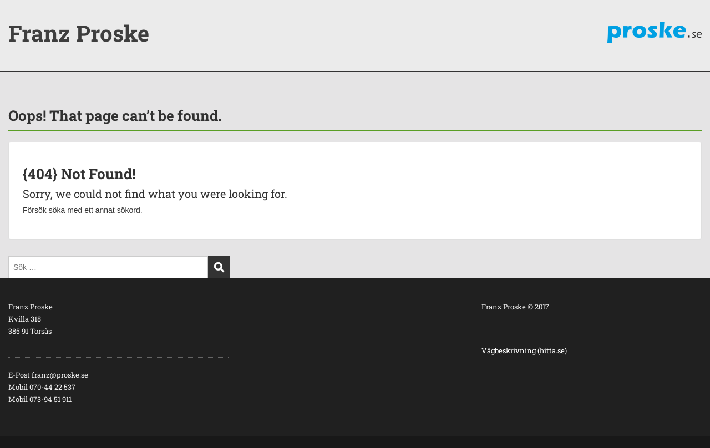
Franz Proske (78, 33)
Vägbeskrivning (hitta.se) (524, 350)
